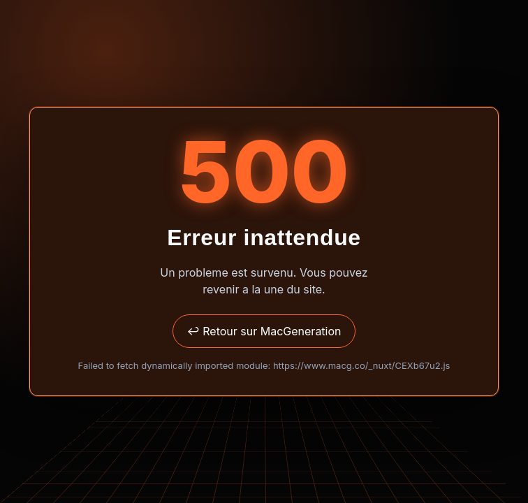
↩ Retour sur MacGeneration (263, 331)
